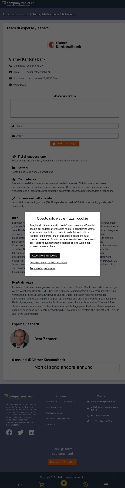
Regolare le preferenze (42, 268)
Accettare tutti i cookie (44, 255)
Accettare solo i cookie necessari (48, 262)
